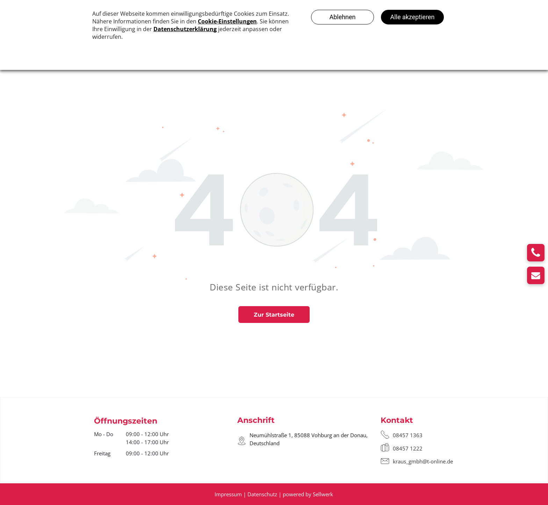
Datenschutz (262, 494)
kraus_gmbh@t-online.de (423, 461)
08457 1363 (408, 435)
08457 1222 (408, 448)
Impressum (228, 494)
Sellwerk (323, 494)
